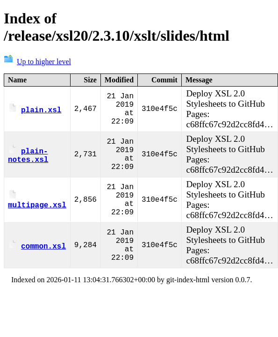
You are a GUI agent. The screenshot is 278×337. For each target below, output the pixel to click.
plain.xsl (34, 109)
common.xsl (37, 246)
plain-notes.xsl (28, 155)
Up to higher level (37, 62)
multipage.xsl (37, 200)
